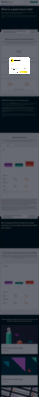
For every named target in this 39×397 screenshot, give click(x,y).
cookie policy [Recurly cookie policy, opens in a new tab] (23, 68)
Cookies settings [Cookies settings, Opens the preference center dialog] (15, 72)
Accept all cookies (23, 72)
